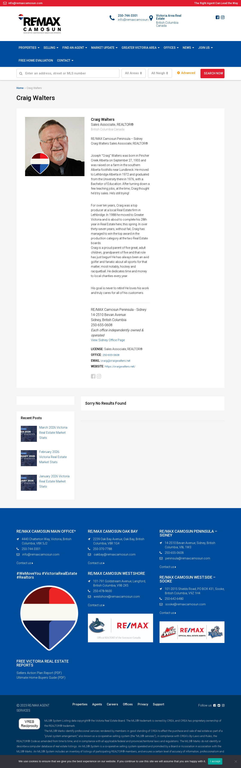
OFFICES (170, 47)
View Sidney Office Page (109, 340)
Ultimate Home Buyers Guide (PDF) (43, 680)
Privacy (139, 706)
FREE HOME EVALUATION (36, 60)
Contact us (25, 564)
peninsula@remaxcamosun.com (187, 559)
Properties (79, 706)
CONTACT (63, 60)
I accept (215, 761)
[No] (235, 761)
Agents (96, 706)
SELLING (49, 47)
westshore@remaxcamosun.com (117, 598)
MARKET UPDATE (102, 47)
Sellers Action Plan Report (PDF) (41, 675)
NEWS (187, 47)
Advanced (186, 73)
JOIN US (204, 47)
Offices (125, 706)
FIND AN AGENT (73, 47)
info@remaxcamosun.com (40, 555)
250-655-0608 (111, 355)
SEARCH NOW (213, 73)
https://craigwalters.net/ (121, 366)
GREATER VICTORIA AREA (139, 47)
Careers (110, 706)
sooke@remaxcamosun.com (185, 605)
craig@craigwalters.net (116, 360)
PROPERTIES (27, 47)
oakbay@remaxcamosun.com (115, 555)
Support (153, 706)
